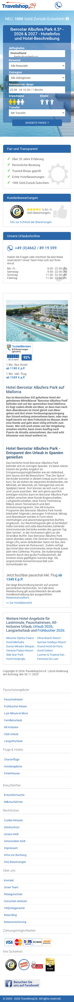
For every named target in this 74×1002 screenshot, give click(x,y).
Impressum (11, 848)
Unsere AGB (11, 834)
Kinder (44, 95)
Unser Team (11, 887)
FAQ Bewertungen (15, 861)
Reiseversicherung (15, 922)
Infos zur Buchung (15, 855)
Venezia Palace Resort (19, 650)
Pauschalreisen (13, 699)
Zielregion (15, 72)
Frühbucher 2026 (50, 630)
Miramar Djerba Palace (20, 638)
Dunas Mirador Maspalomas (23, 646)
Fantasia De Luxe (47, 658)
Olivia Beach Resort (49, 638)
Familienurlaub (13, 720)
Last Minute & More (16, 713)
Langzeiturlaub (13, 741)
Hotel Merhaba (15, 642)
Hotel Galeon (45, 650)
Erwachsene (16, 95)
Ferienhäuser (12, 773)
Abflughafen (16, 48)
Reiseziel (15, 60)
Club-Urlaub (11, 734)
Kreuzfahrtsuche (14, 795)
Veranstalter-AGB (14, 841)
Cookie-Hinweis (13, 820)
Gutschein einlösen (15, 901)
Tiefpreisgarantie (14, 908)
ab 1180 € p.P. (15, 368)
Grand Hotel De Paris (50, 646)
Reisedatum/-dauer (21, 84)
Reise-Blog (10, 915)
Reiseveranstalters (17, 597)
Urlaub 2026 (42, 626)
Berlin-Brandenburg (37, 56)
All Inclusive (11, 727)
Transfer (14, 107)
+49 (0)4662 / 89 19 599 (36, 248)
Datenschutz (12, 827)
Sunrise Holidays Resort (51, 642)
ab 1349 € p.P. (15, 377)
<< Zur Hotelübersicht (19, 602)
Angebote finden (37, 122)
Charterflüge (11, 759)
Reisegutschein (13, 894)
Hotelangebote (13, 766)
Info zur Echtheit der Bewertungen (31, 222)
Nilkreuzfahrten (13, 801)
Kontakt (9, 880)
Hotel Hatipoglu (15, 658)
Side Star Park (14, 654)
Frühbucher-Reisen (15, 706)
